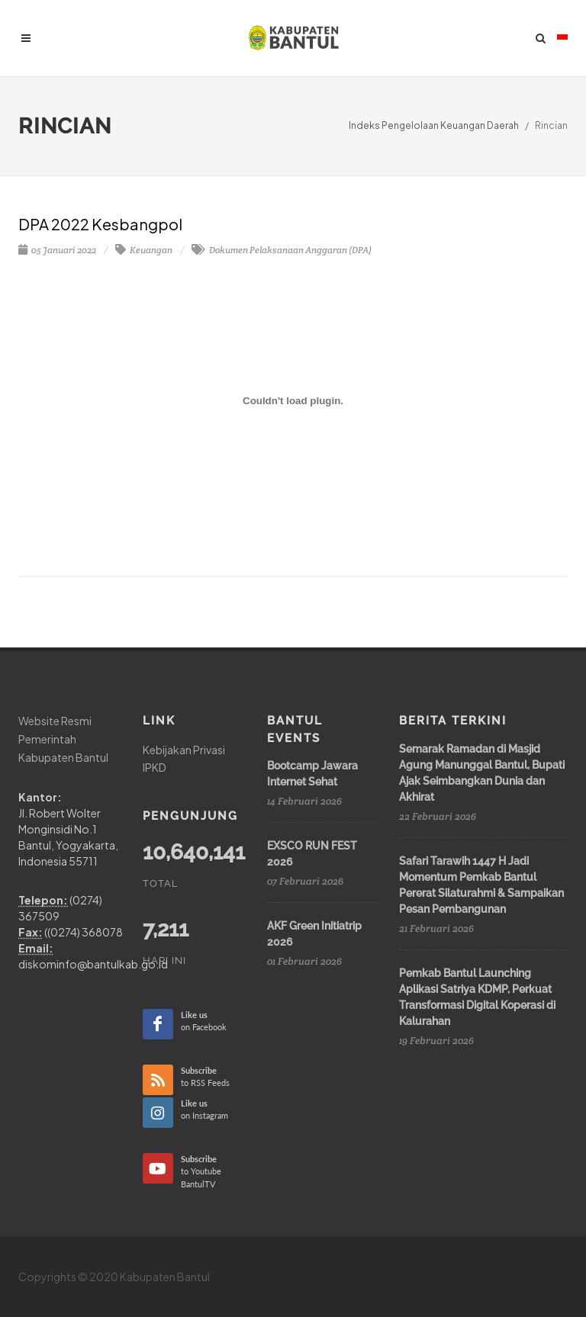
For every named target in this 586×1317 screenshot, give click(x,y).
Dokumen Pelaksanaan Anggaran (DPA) (282, 249)
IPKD (154, 767)
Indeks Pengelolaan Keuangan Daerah (434, 125)
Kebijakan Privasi (184, 749)
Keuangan (143, 249)
